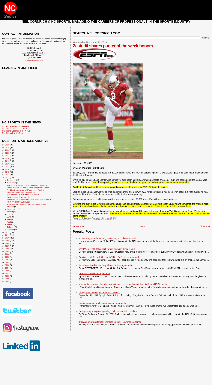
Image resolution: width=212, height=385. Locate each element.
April (9, 222)
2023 (7, 150)
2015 (7, 172)
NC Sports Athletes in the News (102, 220)
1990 (7, 279)
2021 (7, 156)
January (10, 230)
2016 (7, 169)
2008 (7, 243)
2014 (7, 175)
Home (142, 226)
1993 (7, 276)
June (9, 217)
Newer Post (78, 226)
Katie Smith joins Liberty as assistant (21, 192)
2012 (7, 232)
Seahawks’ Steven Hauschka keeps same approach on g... (29, 199)
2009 (7, 240)
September (12, 209)
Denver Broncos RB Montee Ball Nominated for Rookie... (29, 188)
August (10, 212)
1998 (7, 265)
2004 (7, 254)
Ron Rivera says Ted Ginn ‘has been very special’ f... (27, 204)
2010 (7, 238)
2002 (7, 257)
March (10, 225)
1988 (7, 281)
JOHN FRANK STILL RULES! (18, 202)
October (10, 207)
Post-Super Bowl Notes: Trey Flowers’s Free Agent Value (106, 265)
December (11, 180)
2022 (7, 153)
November (11, 183)
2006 (7, 249)
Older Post (205, 226)
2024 (7, 147)
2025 (7, 145)
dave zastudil (84, 220)
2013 (7, 177)
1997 (7, 268)
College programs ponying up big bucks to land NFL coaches (108, 311)
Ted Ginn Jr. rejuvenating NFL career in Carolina (25, 190)
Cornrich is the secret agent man (94, 273)
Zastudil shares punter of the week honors (113, 45)
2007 (7, 246)
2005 (7, 251)
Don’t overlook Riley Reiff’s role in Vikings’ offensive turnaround (109, 257)
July (9, 214)
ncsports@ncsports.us (34, 60)
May (9, 219)
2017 (7, 167)
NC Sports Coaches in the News (16, 131)
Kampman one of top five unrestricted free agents (102, 303)
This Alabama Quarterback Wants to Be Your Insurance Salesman (110, 322)
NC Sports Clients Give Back (14, 128)
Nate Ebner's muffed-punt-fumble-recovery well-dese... (28, 185)
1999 (7, 262)
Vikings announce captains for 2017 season (99, 292)
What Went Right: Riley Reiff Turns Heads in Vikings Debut (107, 249)
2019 (7, 161)
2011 (7, 235)
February (11, 227)
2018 (7, 164)
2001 (7, 260)
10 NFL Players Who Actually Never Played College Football (107, 238)
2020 (7, 158)
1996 (7, 271)
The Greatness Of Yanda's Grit (18, 197)
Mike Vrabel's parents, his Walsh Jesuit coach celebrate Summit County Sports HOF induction (123, 284)
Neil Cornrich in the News (13, 133)
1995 (7, 273)
